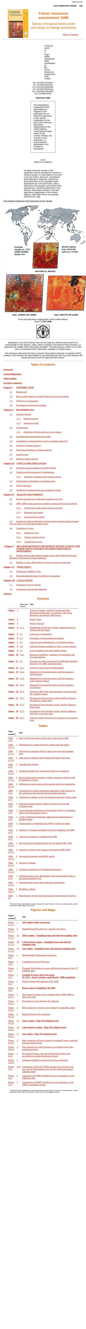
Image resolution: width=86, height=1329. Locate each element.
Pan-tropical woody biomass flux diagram (40, 1001)
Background (21, 392)
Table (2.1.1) (11, 746)
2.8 (11, 459)
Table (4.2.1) (11, 844)
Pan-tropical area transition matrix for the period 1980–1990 (45, 843)
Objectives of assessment (27, 401)
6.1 (11, 571)
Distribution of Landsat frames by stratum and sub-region (44, 745)
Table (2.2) (10, 765)
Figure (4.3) (11, 1054)
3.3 (11, 481)
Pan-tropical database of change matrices (34, 450)
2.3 (11, 436)
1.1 (11, 392)
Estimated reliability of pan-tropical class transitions (45, 1060)
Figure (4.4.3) (11, 1061)
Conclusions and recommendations (31, 589)
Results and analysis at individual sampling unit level (39, 499)
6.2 (11, 576)
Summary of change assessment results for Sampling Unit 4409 (46, 830)
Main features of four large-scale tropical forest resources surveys (47, 896)
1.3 (11, 401)
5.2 (11, 562)
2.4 (11, 441)
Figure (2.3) (11, 956)
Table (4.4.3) (11, 890)
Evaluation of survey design (28, 585)
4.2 (11, 503)
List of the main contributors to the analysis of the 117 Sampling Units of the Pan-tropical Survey (47, 811)
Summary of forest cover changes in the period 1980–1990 (44, 850)
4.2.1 (22, 668)
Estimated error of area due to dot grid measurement (41, 882)
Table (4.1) (10, 824)
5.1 (11, 555)
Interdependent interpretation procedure (33, 436)
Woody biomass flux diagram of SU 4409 (40, 981)
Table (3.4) (10, 818)
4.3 (11, 521)
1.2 (11, 396)
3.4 (11, 486)
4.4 (11, 528)
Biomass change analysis (27, 459)
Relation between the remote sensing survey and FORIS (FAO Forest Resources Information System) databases (43, 556)
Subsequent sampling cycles (28, 571)
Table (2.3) (10, 792)
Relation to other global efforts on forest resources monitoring (43, 562)
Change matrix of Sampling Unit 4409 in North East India (44, 823)
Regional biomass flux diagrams (36, 1014)
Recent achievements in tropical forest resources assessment (42, 396)
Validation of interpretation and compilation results (38, 490)
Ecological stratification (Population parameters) (40, 869)
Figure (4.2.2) (11, 1008)
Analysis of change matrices (28, 445)
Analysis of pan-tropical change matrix (47, 668)
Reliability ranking (27, 889)
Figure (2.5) (11, 969)
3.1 (11, 468)
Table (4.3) (10, 877)
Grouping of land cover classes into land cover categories (44, 771)
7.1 (11, 585)
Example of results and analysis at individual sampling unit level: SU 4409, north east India (54, 662)
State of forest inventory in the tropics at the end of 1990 (43, 738)
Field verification (23, 486)
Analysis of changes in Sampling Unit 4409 (38, 836)
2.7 (11, 454)
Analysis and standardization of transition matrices (52, 642)
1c (18, 1034)
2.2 (11, 428)
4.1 (11, 499)
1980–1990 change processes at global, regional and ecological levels (46, 503)
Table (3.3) (10, 811)
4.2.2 (22, 672)
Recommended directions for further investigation (38, 576)
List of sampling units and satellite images (48, 650)
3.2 (11, 472)
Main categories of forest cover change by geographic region (48, 1007)
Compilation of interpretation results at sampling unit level (41, 441)
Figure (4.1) (11, 982)
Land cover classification (41, 634)
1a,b (18, 1067)
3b (18, 942)
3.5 (11, 490)
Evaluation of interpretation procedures (47, 638)
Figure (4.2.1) (11, 995)
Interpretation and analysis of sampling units (35, 481)
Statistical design (23, 414)
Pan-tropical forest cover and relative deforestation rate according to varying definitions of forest (46, 1054)
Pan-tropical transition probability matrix (37, 856)
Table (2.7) (10, 798)
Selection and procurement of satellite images (36, 468)
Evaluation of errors (25, 528)
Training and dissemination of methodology (35, 472)
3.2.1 (22, 654)
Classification (22, 428)
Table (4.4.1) (11, 883)
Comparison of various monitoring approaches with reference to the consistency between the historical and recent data (47, 792)
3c (18, 948)
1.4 (11, 405)
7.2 (11, 589)
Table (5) (10, 897)
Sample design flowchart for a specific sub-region (44, 929)
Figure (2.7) (11, 976)
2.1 (11, 414)
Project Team (35, 619)
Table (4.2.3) (11, 870)
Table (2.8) (10, 805)
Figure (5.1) (11, 1068)
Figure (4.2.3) (11, 1022)
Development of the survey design (31, 405)
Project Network (37, 623)
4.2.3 (22, 691)
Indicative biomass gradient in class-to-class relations (53, 646)
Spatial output (22, 454)
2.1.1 (22, 627)
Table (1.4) (10, 739)
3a (18, 935)
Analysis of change (27, 863)
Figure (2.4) (11, 963)
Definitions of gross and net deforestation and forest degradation (47, 784)
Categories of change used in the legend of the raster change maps (48, 797)
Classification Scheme (28, 764)
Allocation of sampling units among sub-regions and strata (44, 758)
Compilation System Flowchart (35, 962)
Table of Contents (70, 34)
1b (18, 1027)
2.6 (11, 450)
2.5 (11, 445)
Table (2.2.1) (11, 772)
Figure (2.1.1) (11, 923)
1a (18, 1021)
